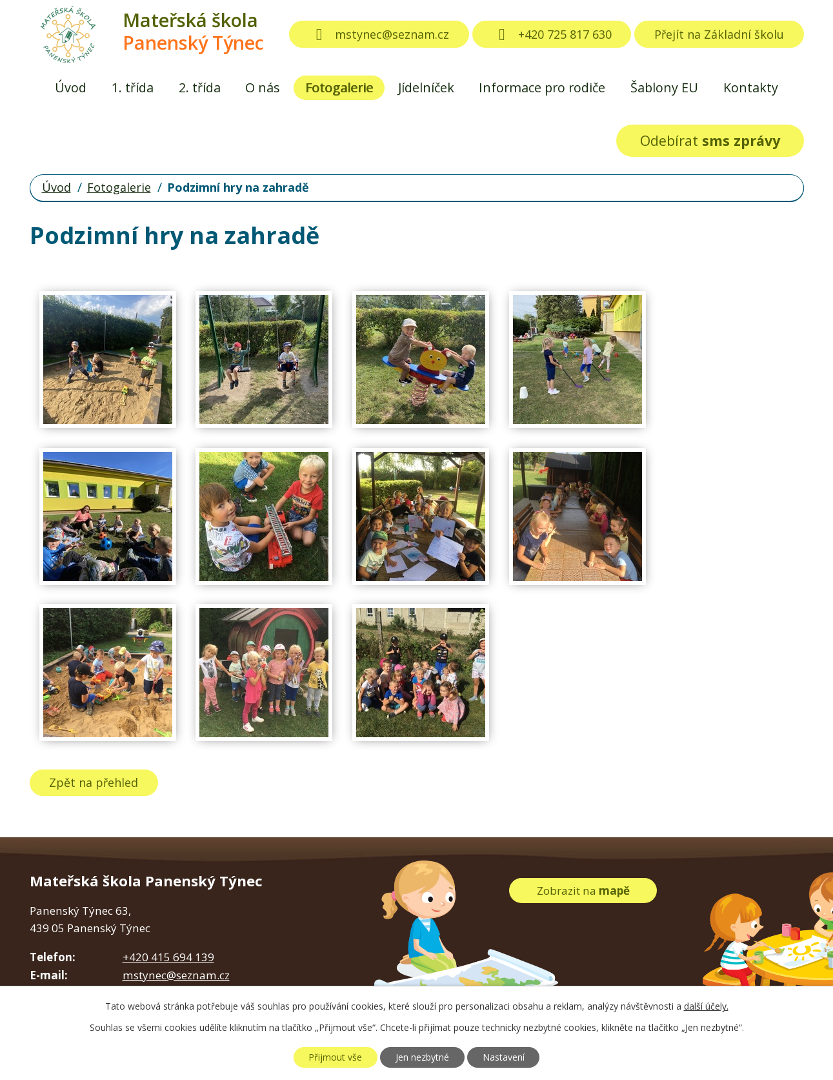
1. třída (133, 87)
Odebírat (710, 140)
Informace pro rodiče (542, 87)
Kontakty (750, 87)
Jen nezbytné (422, 1057)
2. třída (200, 87)
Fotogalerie (339, 87)
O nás (262, 87)
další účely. (706, 1006)
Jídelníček (426, 87)
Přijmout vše (335, 1057)
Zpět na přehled (93, 782)
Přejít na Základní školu (719, 34)
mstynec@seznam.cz (379, 34)
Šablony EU (664, 87)
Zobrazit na (583, 890)
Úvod (70, 87)
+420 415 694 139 (168, 957)
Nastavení (504, 1057)
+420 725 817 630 (552, 34)
